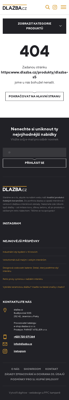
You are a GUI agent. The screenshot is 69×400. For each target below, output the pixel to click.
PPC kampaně (52, 392)
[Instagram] (55, 7)
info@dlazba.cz (23, 344)
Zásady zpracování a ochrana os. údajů (35, 374)
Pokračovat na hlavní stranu (34, 96)
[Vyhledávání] (47, 7)
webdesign (35, 392)
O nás (15, 369)
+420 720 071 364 (24, 337)
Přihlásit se (34, 163)
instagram (20, 351)
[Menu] (63, 7)
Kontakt (51, 369)
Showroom (32, 369)
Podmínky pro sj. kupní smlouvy (34, 379)
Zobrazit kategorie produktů (34, 26)
